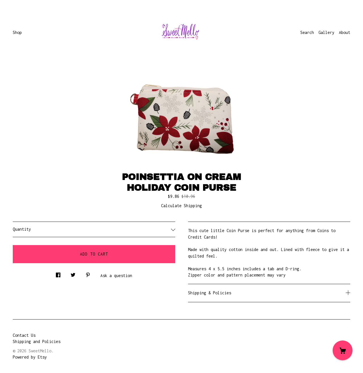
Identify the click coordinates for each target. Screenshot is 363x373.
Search (307, 32)
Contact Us (24, 335)
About (344, 32)
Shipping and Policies (36, 341)
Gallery (326, 32)
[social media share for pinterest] (88, 273)
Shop (17, 32)
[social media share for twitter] (73, 273)
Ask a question (116, 275)
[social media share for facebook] (58, 273)
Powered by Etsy (30, 357)
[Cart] (343, 350)
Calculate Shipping (181, 205)
